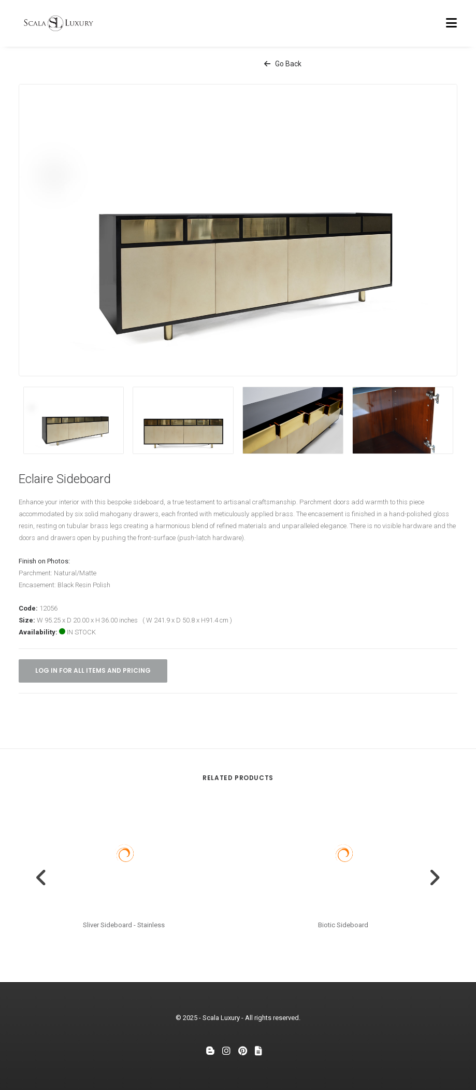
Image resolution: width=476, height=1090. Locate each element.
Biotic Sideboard (343, 925)
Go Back (282, 64)
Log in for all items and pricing (93, 670)
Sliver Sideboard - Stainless (124, 925)
